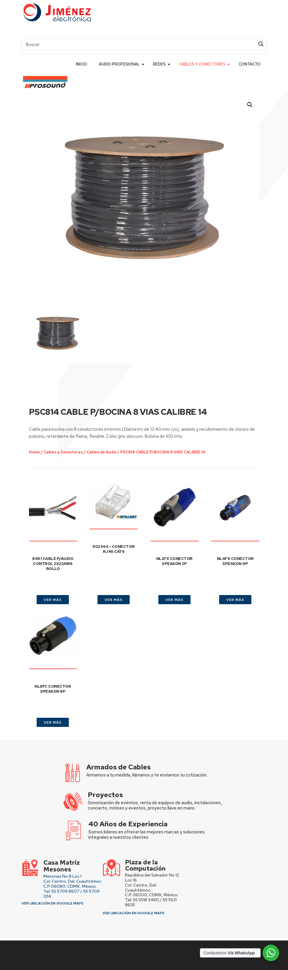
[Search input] (139, 44)
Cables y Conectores (74, 427)
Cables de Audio (107, 427)
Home (49, 427)
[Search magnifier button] (261, 44)
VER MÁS (53, 599)
